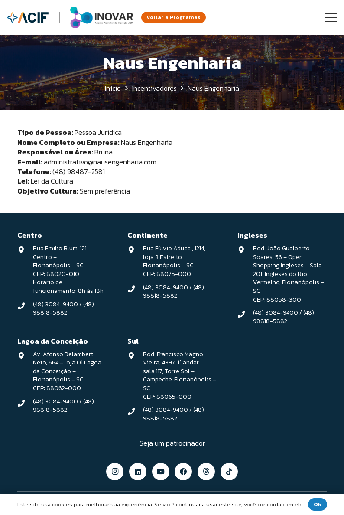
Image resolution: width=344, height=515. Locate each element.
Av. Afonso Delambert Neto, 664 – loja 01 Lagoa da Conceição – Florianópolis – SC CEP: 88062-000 (67, 371)
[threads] (206, 471)
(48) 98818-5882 (63, 309)
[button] (331, 17)
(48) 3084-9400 (55, 304)
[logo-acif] (28, 17)
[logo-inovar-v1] (101, 17)
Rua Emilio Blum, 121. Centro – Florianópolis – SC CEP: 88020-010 (60, 261)
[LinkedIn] (137, 471)
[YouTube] (160, 471)
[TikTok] (229, 471)
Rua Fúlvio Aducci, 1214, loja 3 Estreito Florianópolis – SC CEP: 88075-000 (174, 261)
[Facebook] (183, 471)
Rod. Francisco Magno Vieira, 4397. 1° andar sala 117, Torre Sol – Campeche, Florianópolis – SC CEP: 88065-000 (179, 375)
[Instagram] (114, 471)
